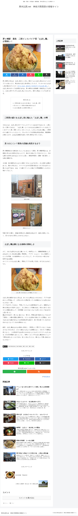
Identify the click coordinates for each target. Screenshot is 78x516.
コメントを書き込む (27, 499)
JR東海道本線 (12, 346)
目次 (24, 100)
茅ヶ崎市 (25, 346)
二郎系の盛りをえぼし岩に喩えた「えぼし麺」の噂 (27, 103)
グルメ (5, 346)
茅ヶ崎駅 (31, 346)
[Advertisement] (39, 22)
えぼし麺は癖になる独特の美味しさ (23, 108)
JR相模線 (19, 346)
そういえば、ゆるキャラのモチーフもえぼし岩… (33, 86)
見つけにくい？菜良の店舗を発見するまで (24, 105)
